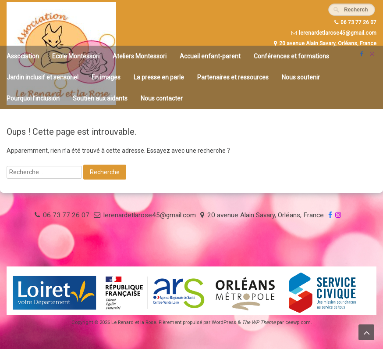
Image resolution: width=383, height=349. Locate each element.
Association (23, 56)
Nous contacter (162, 98)
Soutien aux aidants (100, 98)
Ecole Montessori (75, 56)
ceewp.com (298, 322)
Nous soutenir (301, 77)
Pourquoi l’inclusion (33, 98)
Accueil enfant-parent (210, 56)
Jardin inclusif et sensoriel (42, 77)
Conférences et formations (291, 56)
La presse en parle (159, 77)
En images (106, 77)
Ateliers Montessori (140, 56)
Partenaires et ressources (233, 77)
